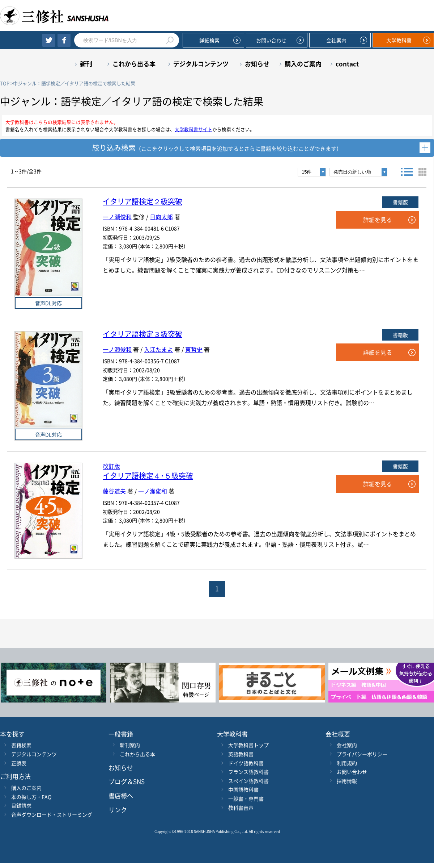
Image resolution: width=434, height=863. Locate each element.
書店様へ (121, 795)
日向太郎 (161, 216)
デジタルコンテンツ (201, 64)
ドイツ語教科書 (246, 763)
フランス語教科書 (248, 771)
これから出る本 (134, 64)
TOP (4, 83)
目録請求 (21, 805)
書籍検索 (21, 745)
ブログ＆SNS (127, 781)
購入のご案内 (303, 64)
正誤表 (18, 763)
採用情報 (347, 780)
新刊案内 (130, 745)
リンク (118, 809)
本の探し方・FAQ (31, 796)
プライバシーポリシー (362, 754)
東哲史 (194, 349)
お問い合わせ (271, 40)
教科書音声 (241, 807)
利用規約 (347, 763)
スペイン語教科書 (248, 780)
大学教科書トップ (248, 745)
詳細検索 (209, 40)
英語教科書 (241, 754)
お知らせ (257, 64)
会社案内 (336, 40)
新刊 (86, 64)
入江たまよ (158, 349)
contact (347, 64)
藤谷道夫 (114, 491)
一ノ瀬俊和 (117, 216)
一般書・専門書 (246, 798)
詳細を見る (377, 219)
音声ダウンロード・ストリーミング (51, 814)
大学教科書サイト (193, 129)
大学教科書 (399, 40)
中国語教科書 (243, 789)
